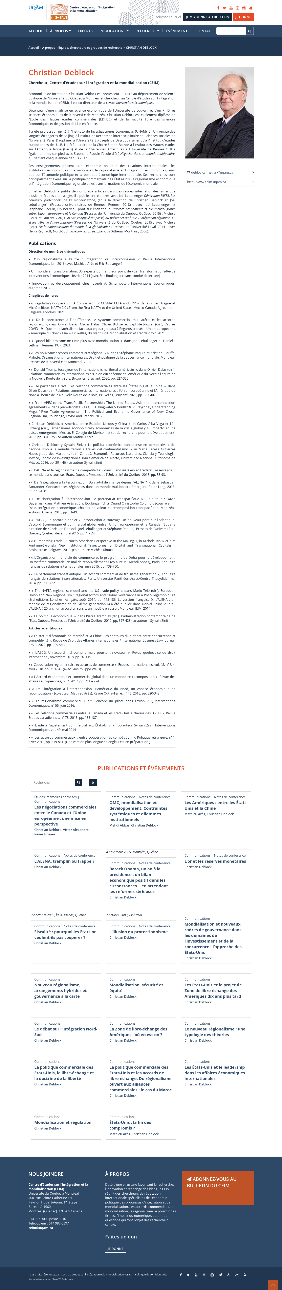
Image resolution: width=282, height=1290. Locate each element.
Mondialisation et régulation (62, 1122)
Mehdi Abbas (119, 825)
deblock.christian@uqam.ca (210, 172)
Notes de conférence (155, 797)
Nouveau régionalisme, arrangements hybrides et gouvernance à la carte (60, 990)
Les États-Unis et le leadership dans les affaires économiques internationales (215, 1072)
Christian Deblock (47, 830)
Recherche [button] (145, 31)
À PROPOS (117, 1174)
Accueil (35, 31)
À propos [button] (59, 31)
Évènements (178, 31)
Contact (204, 31)
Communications (47, 801)
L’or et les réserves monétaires (215, 861)
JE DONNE (243, 17)
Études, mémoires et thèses (55, 797)
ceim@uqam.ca (40, 1228)
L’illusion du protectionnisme (138, 931)
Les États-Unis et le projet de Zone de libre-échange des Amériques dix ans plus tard (213, 990)
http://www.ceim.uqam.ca (206, 182)
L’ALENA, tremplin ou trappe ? (64, 861)
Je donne (116, 1249)
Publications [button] (113, 31)
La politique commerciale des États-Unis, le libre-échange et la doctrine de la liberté (64, 1072)
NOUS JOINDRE (45, 1174)
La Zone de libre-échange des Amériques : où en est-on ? (138, 1031)
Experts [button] (85, 31)
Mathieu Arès (195, 814)
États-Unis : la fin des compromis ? (130, 1125)
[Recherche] (230, 31)
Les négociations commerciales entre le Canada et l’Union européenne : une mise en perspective (65, 815)
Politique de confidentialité (151, 1274)
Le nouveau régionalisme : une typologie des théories (215, 1031)
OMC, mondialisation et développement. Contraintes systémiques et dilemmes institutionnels (138, 811)
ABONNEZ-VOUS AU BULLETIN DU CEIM (212, 1182)
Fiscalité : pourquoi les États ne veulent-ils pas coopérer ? (65, 934)
